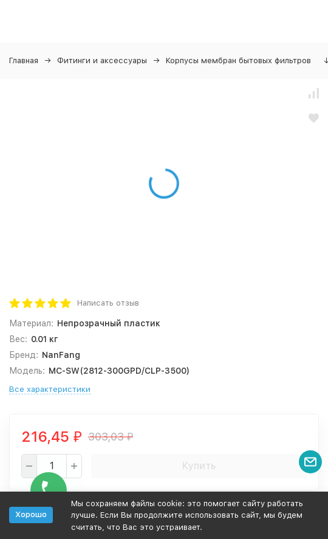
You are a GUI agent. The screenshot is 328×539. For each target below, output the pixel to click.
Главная (23, 60)
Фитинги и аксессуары (102, 60)
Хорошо (31, 514)
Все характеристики (50, 389)
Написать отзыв (108, 302)
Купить (199, 466)
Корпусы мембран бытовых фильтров (238, 60)
